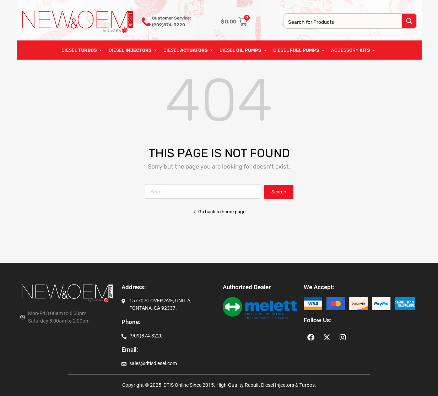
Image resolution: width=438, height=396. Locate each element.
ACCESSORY (353, 50)
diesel (243, 50)
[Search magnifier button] (409, 21)
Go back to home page (219, 211)
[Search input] (343, 21)
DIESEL (81, 50)
